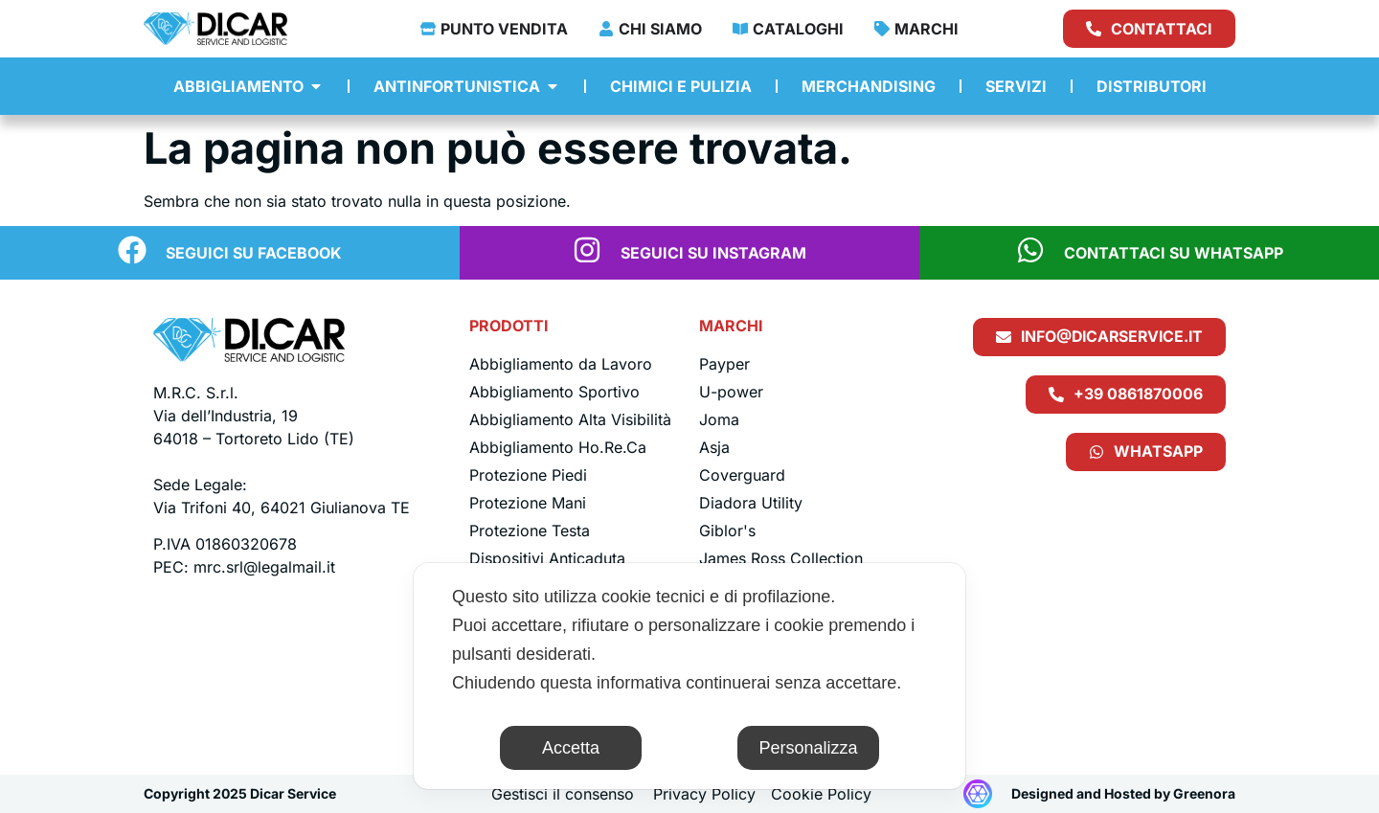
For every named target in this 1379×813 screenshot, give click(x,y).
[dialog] (689, 676)
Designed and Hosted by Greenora (1123, 793)
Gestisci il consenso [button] (562, 793)
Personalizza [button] (807, 747)
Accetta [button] (570, 747)
